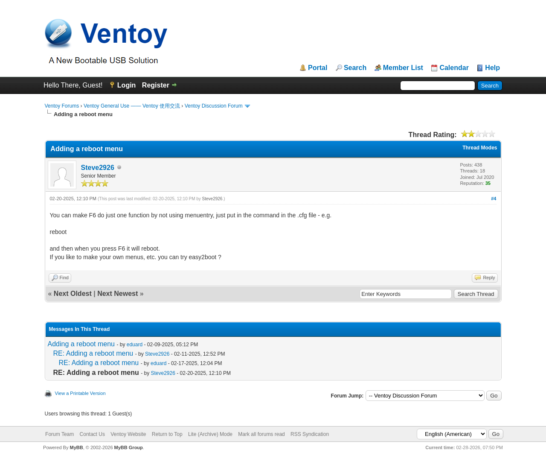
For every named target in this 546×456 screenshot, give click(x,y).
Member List (403, 67)
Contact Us (92, 434)
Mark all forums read (261, 434)
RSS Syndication (309, 434)
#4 (493, 198)
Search (355, 67)
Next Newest (117, 293)
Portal (317, 67)
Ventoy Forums (62, 106)
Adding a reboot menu (81, 344)
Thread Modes (479, 148)
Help (492, 67)
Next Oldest (73, 293)
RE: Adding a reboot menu (93, 353)
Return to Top (167, 434)
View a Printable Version (80, 393)
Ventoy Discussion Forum (214, 106)
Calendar (453, 67)
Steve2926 (97, 167)
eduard (134, 345)
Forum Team (59, 434)
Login (126, 85)
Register (155, 85)
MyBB (76, 447)
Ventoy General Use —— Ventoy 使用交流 (132, 106)
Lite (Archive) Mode (210, 434)
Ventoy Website (128, 434)
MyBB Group (128, 447)
